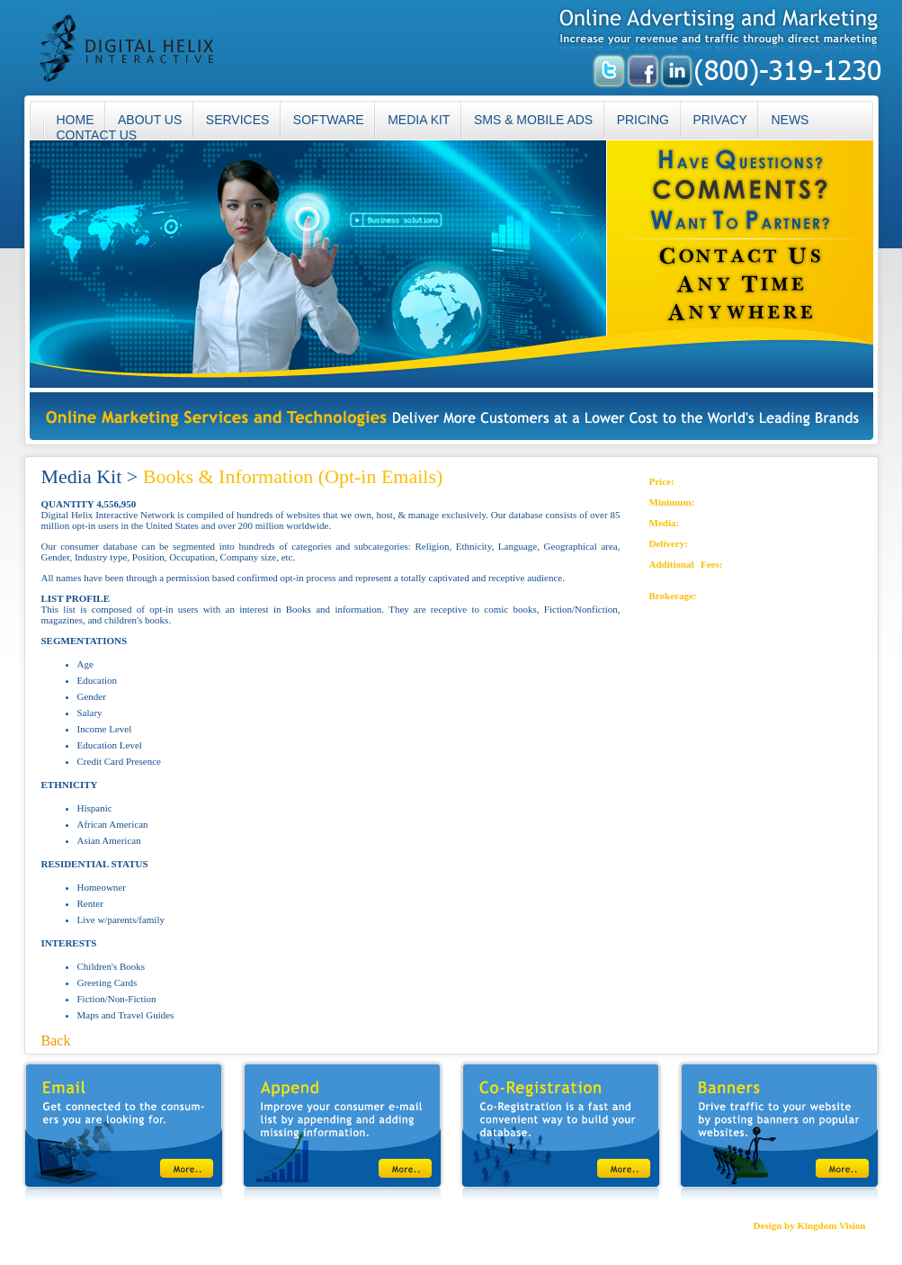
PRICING (643, 119)
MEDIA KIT (419, 119)
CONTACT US (97, 135)
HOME (50, 1225)
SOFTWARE (328, 119)
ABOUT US (150, 119)
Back (56, 1040)
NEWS (789, 119)
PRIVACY (720, 119)
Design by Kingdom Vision (809, 1225)
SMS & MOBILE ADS (533, 119)
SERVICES (238, 119)
